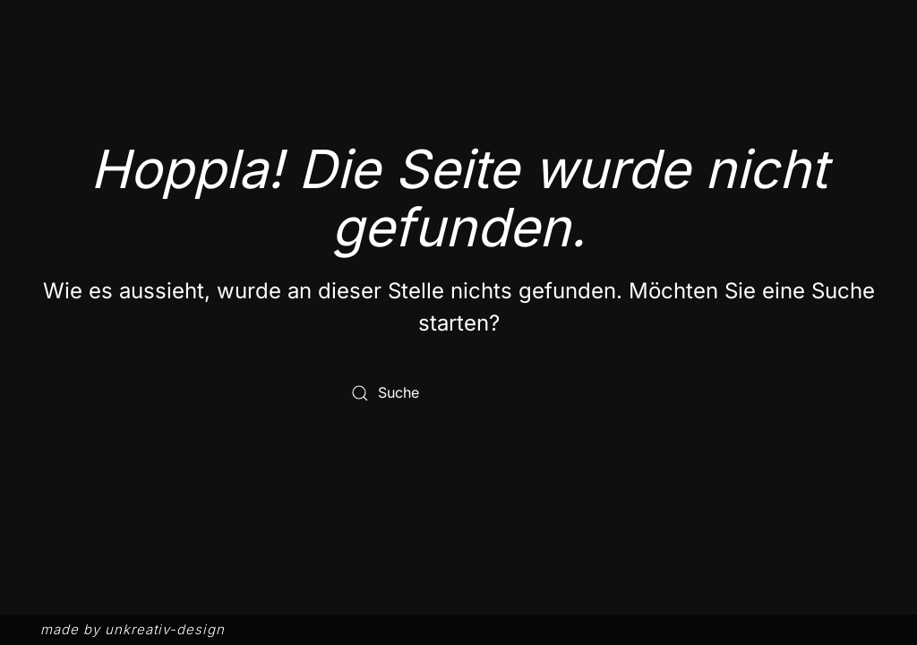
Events (760, 61)
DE (843, 30)
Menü (534, 61)
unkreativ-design (165, 629)
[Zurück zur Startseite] (103, 61)
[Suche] (458, 393)
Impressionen (645, 61)
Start (335, 61)
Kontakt (849, 61)
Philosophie (433, 61)
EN (871, 30)
